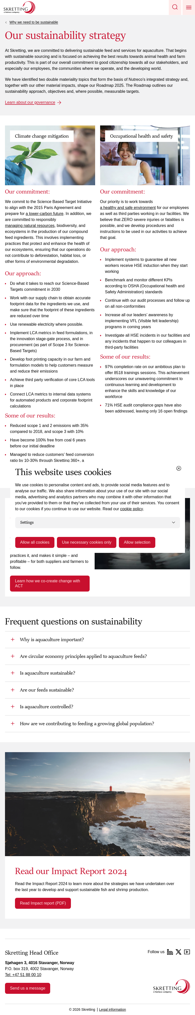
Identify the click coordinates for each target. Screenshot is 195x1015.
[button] (175, 7)
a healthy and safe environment (128, 207)
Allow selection (137, 542)
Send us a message (27, 988)
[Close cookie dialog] (179, 468)
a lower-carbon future (44, 213)
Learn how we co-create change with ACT (47, 583)
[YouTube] (187, 952)
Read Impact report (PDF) (43, 903)
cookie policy (131, 509)
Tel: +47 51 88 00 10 (23, 975)
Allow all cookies (34, 542)
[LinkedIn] (170, 952)
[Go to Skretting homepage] (19, 7)
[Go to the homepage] (171, 986)
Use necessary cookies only (86, 542)
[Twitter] (179, 952)
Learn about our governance (30, 102)
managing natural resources (29, 225)
